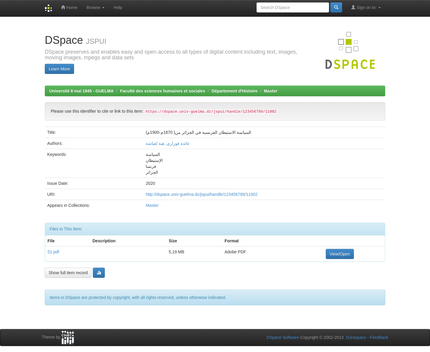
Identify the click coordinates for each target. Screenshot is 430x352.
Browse (96, 7)
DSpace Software (283, 337)
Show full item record (68, 272)
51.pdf (53, 251)
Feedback (379, 337)
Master (270, 91)
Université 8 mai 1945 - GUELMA (81, 91)
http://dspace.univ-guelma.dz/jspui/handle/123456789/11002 (201, 194)
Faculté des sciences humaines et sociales (162, 91)
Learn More (59, 68)
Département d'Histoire (234, 91)
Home (69, 7)
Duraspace (356, 337)
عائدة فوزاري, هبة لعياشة (168, 143)
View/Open (340, 254)
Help (117, 7)
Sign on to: (366, 7)
